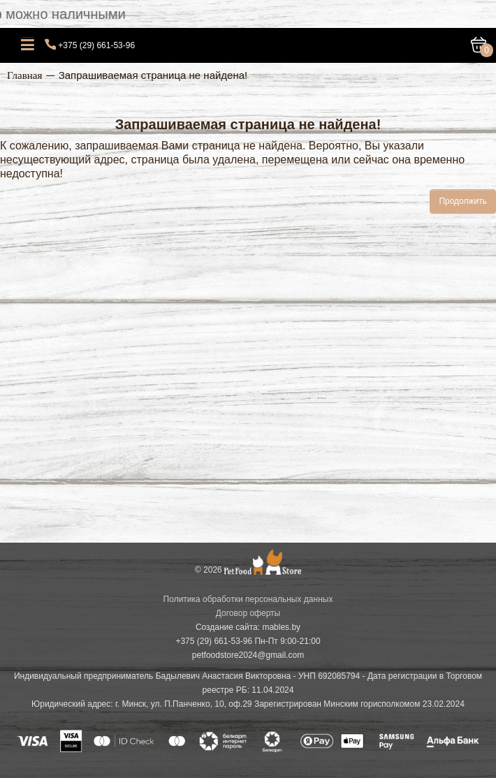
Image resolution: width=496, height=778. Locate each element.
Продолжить (463, 201)
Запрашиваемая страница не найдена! (153, 75)
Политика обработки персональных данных (248, 599)
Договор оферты (248, 613)
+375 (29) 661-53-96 (96, 45)
